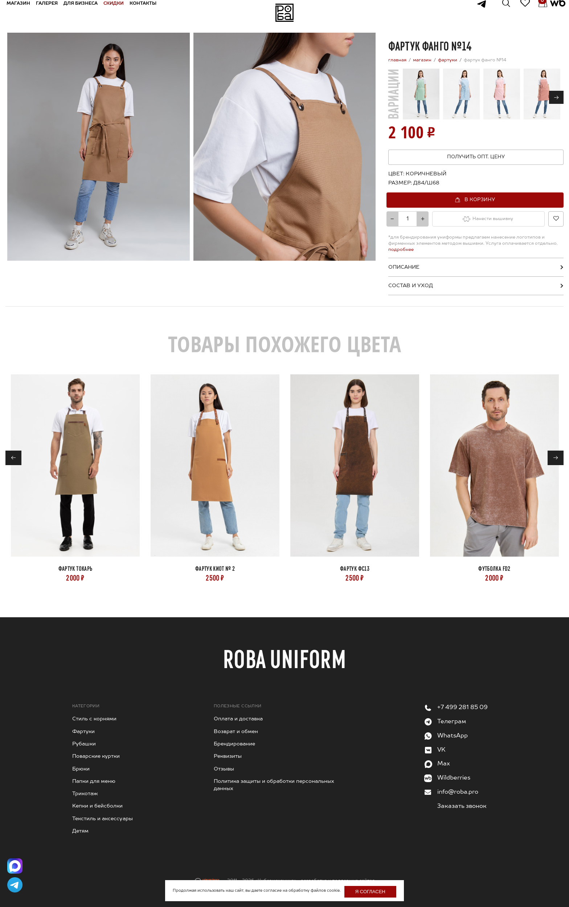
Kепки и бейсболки (97, 806)
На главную (284, 13)
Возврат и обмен (236, 731)
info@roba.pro (457, 792)
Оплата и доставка (238, 718)
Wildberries (453, 778)
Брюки (81, 769)
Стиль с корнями (94, 718)
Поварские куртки (96, 756)
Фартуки (83, 731)
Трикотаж (85, 793)
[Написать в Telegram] (16, 883)
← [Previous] (13, 458)
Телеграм (451, 722)
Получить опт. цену (476, 157)
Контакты (150, 12)
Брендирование (234, 744)
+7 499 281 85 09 (462, 708)
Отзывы (224, 769)
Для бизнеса (88, 12)
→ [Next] (556, 98)
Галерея (54, 12)
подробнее (401, 250)
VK (441, 750)
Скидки (121, 12)
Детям (80, 831)
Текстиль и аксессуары (102, 818)
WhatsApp (452, 736)
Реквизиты (228, 756)
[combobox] (424, 183)
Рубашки (84, 744)
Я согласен (370, 891)
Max (443, 764)
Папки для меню (93, 781)
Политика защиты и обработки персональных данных (274, 785)
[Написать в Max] (16, 862)
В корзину (479, 199)
